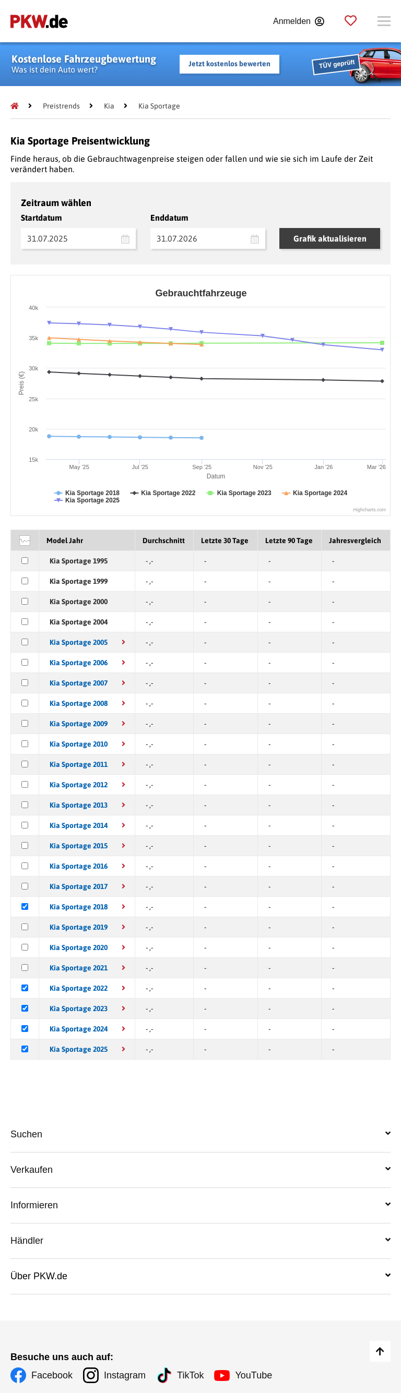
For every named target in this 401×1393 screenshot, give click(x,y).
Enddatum (169, 217)
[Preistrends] (61, 106)
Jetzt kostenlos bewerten (229, 63)
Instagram (125, 1375)
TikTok (190, 1375)
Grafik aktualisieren (330, 238)
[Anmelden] (298, 21)
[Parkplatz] (351, 21)
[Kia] (109, 106)
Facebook (52, 1375)
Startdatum (41, 217)
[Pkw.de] (14, 106)
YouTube (253, 1375)
